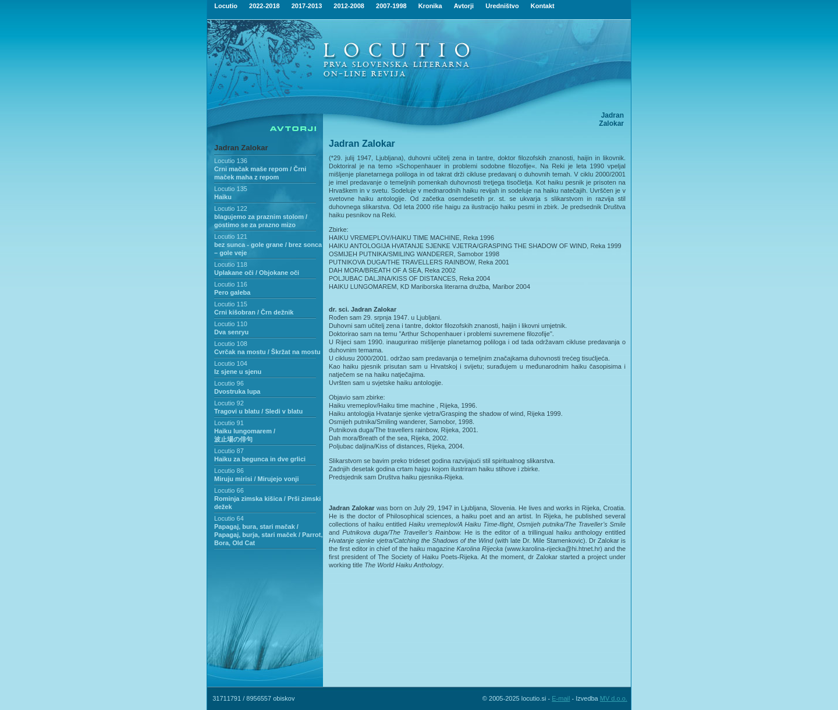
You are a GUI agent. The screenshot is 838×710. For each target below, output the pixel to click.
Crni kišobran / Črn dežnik (253, 312)
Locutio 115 (230, 304)
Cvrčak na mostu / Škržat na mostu (267, 351)
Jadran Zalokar (241, 147)
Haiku (223, 196)
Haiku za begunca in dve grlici (260, 458)
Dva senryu (231, 331)
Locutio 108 (230, 343)
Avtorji (464, 5)
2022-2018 (264, 5)
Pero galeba (232, 292)
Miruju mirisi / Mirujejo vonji (256, 478)
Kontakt (543, 5)
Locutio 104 (230, 363)
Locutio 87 (229, 450)
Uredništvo (502, 5)
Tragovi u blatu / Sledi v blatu (258, 411)
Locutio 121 (230, 236)
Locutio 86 (229, 470)
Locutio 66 (229, 490)
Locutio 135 (230, 188)
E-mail (561, 698)
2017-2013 (307, 5)
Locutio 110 (230, 323)
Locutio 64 (229, 518)
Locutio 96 (229, 383)
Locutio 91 (229, 422)
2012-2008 (348, 5)
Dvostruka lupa (237, 391)
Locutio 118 (230, 264)
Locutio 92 (229, 403)
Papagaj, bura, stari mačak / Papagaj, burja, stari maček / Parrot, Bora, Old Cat (268, 534)
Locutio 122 (230, 208)
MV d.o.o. (613, 698)
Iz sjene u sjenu (237, 371)
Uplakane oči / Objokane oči (256, 272)
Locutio (225, 5)
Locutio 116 (230, 284)
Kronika (430, 5)
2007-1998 (391, 5)
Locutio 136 (230, 160)
